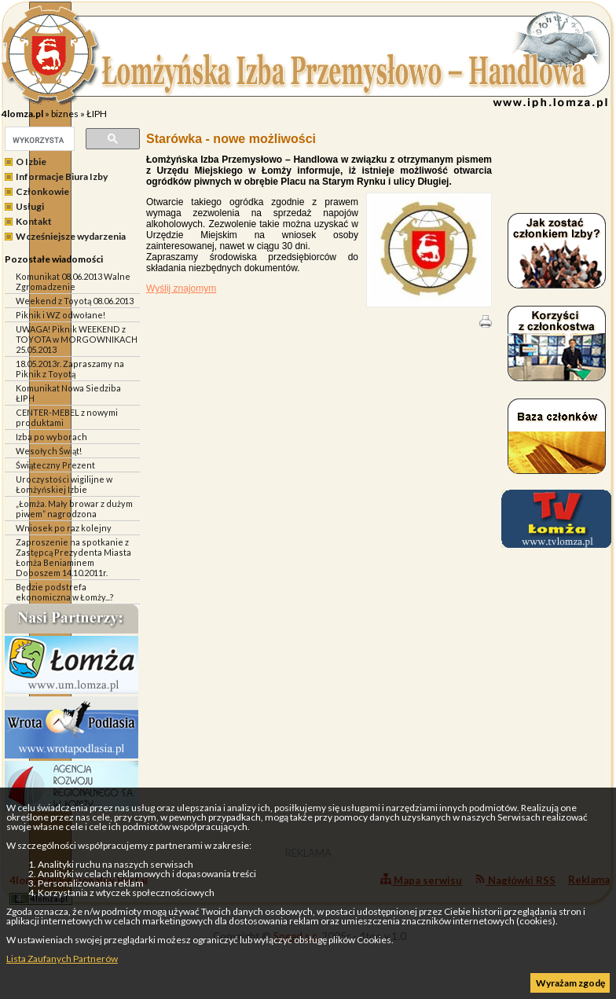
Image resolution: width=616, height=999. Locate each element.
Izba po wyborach (51, 437)
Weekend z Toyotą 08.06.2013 (75, 301)
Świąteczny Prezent (55, 465)
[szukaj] (38, 140)
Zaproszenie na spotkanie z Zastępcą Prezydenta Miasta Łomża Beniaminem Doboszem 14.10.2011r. (73, 557)
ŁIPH (96, 113)
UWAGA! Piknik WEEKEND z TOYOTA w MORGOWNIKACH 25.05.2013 (77, 339)
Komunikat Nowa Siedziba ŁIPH (68, 393)
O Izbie (31, 161)
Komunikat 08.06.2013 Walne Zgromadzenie (73, 281)
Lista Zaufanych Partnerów (62, 958)
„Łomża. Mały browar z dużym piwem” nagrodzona (74, 508)
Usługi (30, 206)
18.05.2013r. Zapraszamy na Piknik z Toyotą (70, 368)
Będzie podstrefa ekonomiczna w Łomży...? (65, 592)
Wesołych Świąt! (49, 451)
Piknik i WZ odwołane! (60, 315)
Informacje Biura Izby (62, 176)
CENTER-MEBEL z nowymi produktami (67, 417)
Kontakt (34, 221)
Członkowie (42, 191)
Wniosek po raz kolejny (64, 528)
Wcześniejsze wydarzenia (71, 236)
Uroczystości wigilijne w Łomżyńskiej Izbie (64, 484)
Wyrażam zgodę (570, 983)
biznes (65, 113)
